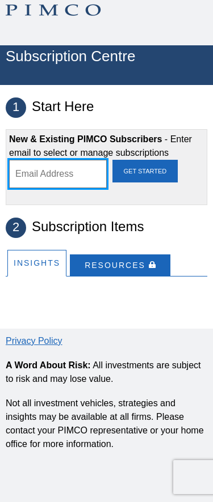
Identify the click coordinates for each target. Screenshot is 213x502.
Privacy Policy (34, 341)
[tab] (36, 262)
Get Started (145, 171)
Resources (120, 265)
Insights (37, 262)
